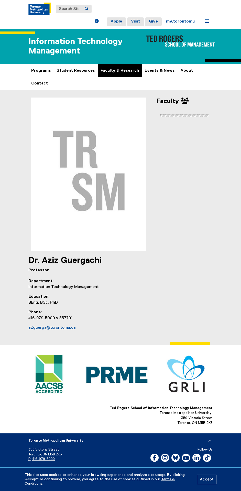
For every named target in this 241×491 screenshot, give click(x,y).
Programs (41, 71)
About (186, 71)
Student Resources (76, 71)
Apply (116, 21)
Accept (207, 479)
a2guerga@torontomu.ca (51, 328)
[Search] (86, 9)
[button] (96, 21)
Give (153, 21)
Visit (135, 21)
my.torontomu (180, 21)
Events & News (160, 71)
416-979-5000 (43, 459)
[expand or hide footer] (210, 441)
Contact (39, 83)
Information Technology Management (75, 46)
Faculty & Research (120, 71)
